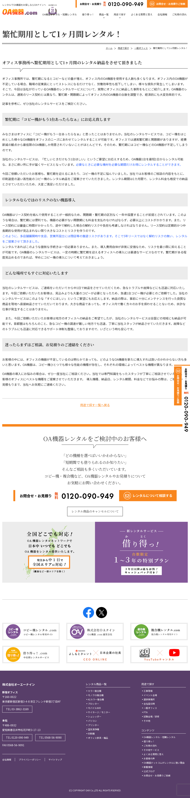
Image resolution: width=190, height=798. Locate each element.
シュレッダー (94, 716)
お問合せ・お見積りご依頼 (157, 775)
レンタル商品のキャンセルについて (95, 511)
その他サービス (151, 749)
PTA (146, 712)
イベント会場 (150, 695)
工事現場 (148, 690)
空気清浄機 (93, 729)
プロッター (93, 703)
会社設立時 (149, 703)
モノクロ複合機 (96, 695)
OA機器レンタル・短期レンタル (59, 14)
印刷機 (91, 733)
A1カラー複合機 (96, 699)
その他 (147, 720)
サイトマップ (55, 759)
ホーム (109, 48)
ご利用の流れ (179, 14)
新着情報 (148, 766)
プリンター (93, 725)
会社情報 (162, 14)
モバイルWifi (94, 707)
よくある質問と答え (142, 14)
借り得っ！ (88, 14)
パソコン (92, 720)
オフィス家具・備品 (98, 737)
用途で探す (120, 14)
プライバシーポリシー (30, 759)
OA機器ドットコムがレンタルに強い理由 (164, 762)
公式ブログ (149, 771)
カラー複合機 (94, 690)
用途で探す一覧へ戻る (95, 405)
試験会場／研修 (151, 716)
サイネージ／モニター (99, 712)
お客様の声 (149, 758)
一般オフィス (141, 48)
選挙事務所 (149, 699)
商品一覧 (104, 14)
